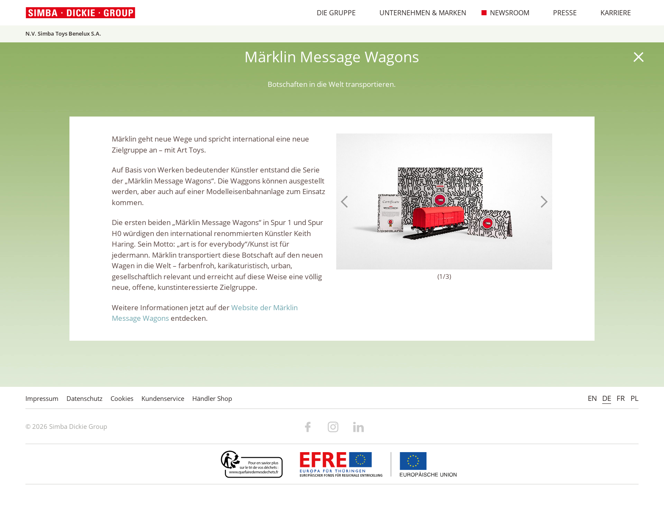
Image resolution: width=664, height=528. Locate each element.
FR (621, 398)
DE (606, 398)
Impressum (41, 398)
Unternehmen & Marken (418, 12)
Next (541, 201)
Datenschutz (84, 398)
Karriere (611, 12)
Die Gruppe (332, 12)
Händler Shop (212, 398)
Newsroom (505, 12)
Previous (347, 201)
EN (592, 398)
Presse (560, 12)
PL (635, 398)
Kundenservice (162, 398)
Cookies (122, 398)
